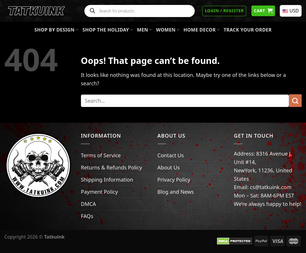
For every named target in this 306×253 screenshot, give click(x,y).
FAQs (87, 216)
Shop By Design (56, 30)
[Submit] (295, 100)
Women (167, 30)
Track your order (248, 30)
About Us (168, 167)
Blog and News (175, 191)
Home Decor (201, 30)
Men (144, 30)
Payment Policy (99, 191)
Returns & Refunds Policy (111, 167)
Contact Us (170, 155)
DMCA (88, 203)
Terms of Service (101, 155)
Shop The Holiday (108, 30)
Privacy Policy (173, 179)
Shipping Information (107, 179)
